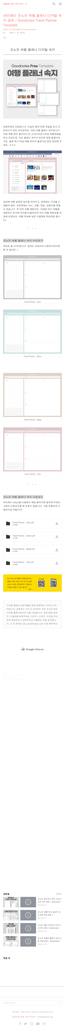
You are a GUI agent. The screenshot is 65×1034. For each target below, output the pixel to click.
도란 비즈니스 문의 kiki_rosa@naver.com (37, 1012)
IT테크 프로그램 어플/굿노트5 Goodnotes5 (19, 29)
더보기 (59, 893)
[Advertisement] (32, 649)
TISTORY (15, 1012)
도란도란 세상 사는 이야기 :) (14, 3)
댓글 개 (6, 958)
